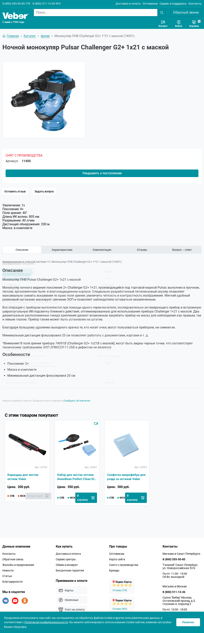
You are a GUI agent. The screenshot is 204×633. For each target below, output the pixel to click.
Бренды (114, 570)
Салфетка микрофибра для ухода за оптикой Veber (124, 476)
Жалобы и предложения (18, 564)
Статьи (7, 576)
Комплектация (102, 249)
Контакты (195, 3)
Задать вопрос (44, 191)
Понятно (188, 622)
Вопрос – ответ (182, 249)
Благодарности (12, 581)
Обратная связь (13, 559)
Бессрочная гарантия (70, 570)
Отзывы (142, 249)
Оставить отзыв (15, 191)
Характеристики (62, 249)
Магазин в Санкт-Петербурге (181, 553)
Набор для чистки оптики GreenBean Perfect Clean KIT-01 (76, 476)
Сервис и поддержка (173, 3)
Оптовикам (150, 3)
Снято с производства (123, 564)
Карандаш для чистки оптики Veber (23, 476)
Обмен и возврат (67, 564)
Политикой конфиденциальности (46, 622)
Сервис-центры (66, 559)
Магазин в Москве (175, 586)
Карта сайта (117, 559)
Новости (8, 570)
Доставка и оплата (128, 3)
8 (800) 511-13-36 (43, 3)
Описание (22, 249)
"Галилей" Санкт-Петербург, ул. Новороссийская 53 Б (180, 566)
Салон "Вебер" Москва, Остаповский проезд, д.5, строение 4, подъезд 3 (179, 601)
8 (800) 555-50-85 (13, 3)
